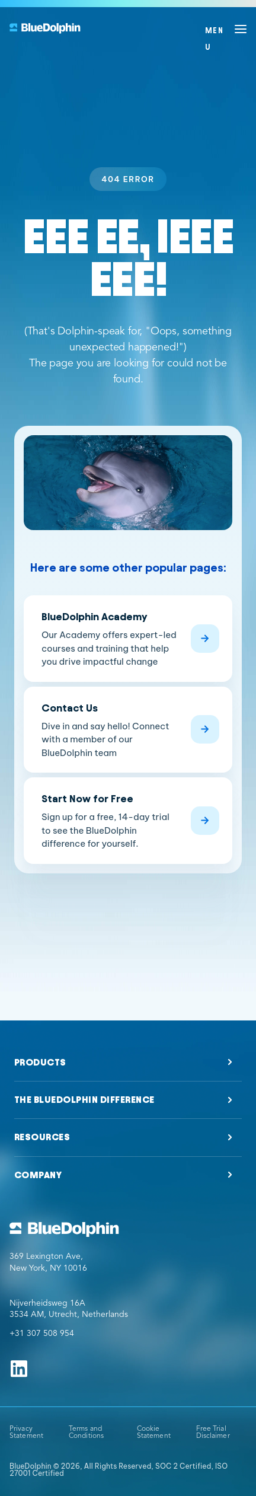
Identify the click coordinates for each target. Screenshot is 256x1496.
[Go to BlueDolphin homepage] (128, 1229)
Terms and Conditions (86, 1432)
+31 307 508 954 (41, 1333)
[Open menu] (226, 29)
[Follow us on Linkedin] (18, 1368)
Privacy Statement (26, 1432)
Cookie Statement (154, 1432)
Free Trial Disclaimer (213, 1432)
